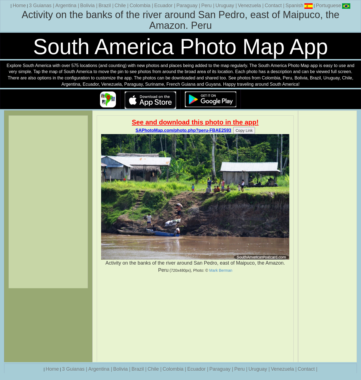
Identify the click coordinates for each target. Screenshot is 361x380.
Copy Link (243, 130)
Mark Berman (220, 270)
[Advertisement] (195, 317)
